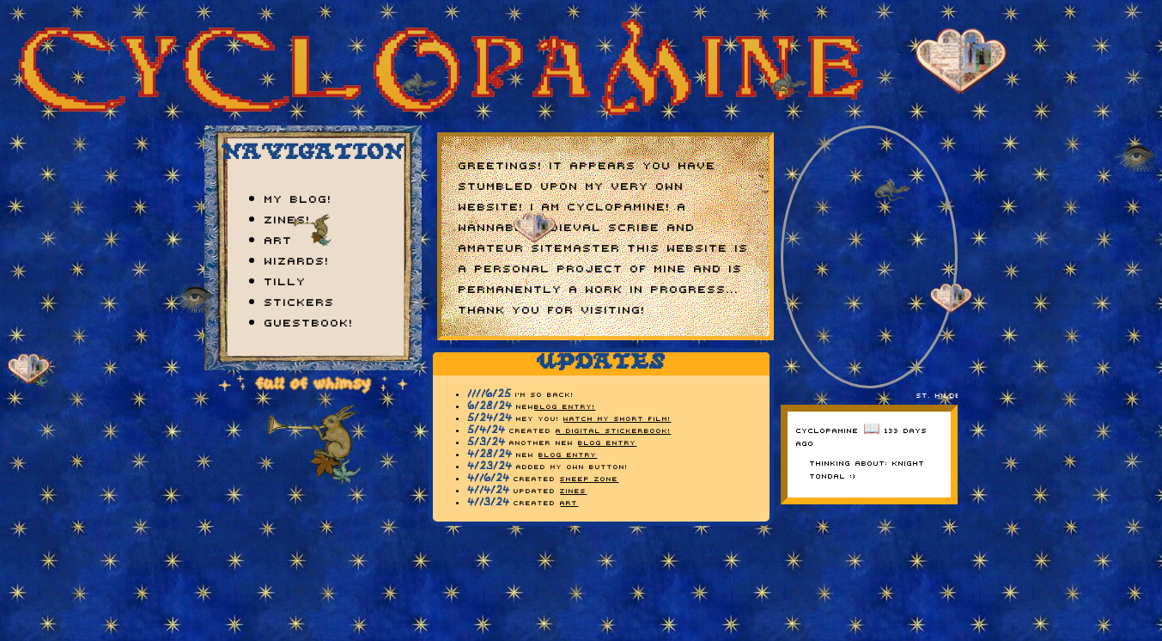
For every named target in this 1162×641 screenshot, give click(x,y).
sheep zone (589, 478)
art (279, 238)
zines (573, 490)
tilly (286, 280)
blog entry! (564, 406)
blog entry (607, 442)
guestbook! (309, 321)
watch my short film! (617, 418)
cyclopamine (827, 430)
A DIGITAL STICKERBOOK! (613, 430)
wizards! (297, 259)
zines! (288, 218)
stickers (300, 300)
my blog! (298, 197)
